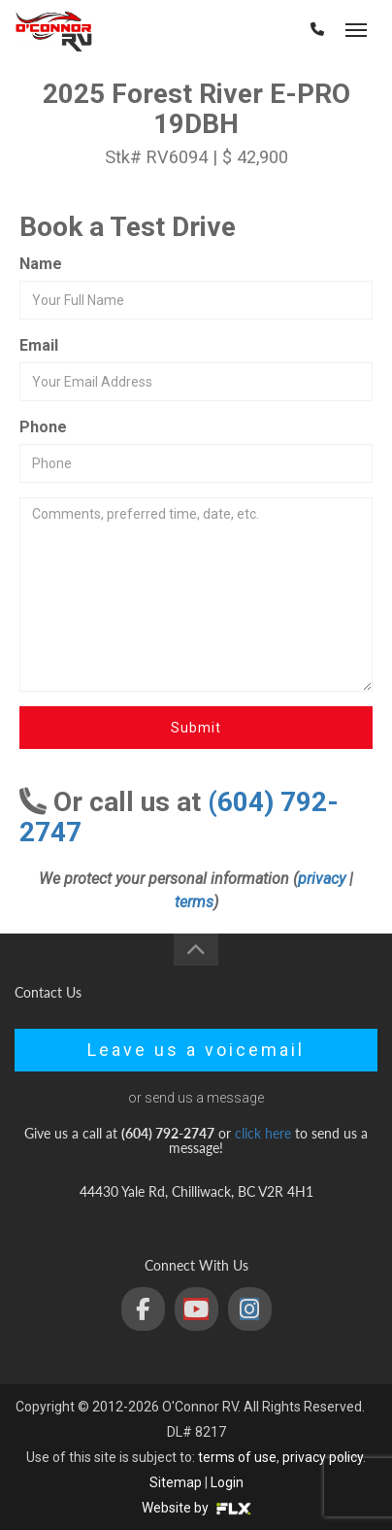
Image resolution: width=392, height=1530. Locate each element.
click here (263, 1133)
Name (40, 264)
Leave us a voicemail (196, 1049)
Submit (196, 727)
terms (194, 902)
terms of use (237, 1457)
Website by (196, 1507)
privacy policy (322, 1457)
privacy (321, 878)
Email (38, 345)
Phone (43, 427)
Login (227, 1482)
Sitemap (175, 1482)
